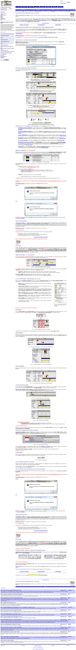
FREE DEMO (58, 24)
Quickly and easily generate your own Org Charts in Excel (8, 37)
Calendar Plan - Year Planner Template (6, 52)
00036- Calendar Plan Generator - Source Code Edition (11, 627)
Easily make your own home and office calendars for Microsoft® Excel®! (8, 39)
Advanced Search (63, 3)
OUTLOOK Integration (22, 140)
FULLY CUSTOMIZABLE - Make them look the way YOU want (27, 278)
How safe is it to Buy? (38, 645)
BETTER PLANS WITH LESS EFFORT (26, 142)
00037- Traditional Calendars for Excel (8, 602)
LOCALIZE (20, 137)
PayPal (23, 222)
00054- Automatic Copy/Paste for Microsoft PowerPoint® (11, 594)
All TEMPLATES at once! (4, 50)
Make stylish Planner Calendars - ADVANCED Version (7, 48)
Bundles (30, 6)
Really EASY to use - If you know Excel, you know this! (26, 39)
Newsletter (54, 6)
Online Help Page (21, 455)
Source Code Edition (21, 218)
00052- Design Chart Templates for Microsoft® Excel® (11, 590)
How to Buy (2, 55)
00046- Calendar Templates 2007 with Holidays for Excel (11, 616)
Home (18, 6)
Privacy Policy (3, 645)
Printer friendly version (45, 579)
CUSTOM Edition (21, 554)
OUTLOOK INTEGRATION (21, 425)
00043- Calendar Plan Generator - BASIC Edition (10, 631)
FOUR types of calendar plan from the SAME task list (25, 67)
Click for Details (18, 33)
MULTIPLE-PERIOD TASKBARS (25, 131)
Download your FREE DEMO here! (41, 237)
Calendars (2, 14)
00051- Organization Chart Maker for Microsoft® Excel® (12, 597)
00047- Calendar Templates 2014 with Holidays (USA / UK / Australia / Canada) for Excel (18, 607)
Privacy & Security (3, 15)
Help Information (41, 24)
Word (1, 17)
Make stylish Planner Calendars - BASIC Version (8, 51)
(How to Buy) (72, 16)
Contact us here (18, 566)
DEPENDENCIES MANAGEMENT (25, 127)
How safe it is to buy (4, 56)
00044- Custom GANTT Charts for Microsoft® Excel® (11, 610)
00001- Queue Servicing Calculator (7, 640)
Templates (48, 6)
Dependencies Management (20, 150)
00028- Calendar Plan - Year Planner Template (9, 636)
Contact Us (2, 57)
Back (45, 586)
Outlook (2, 16)
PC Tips (42, 6)
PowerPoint (2, 18)
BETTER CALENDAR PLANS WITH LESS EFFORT (26, 307)
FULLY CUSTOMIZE (22, 134)
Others (2, 19)
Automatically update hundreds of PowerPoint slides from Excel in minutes (7, 35)
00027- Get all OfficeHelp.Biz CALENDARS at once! (11, 613)
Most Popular (3, 12)
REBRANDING (21, 146)
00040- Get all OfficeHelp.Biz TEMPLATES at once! (11, 624)
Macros (36, 6)
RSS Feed (2, 60)
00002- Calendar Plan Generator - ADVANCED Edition (11, 619)
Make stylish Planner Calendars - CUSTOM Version (7, 43)
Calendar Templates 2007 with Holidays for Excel (7, 46)
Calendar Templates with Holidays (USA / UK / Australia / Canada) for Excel (7, 41)
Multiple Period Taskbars (20, 254)
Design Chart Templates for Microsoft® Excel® (7, 33)
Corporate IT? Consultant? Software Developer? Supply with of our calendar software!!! (40, 181)
